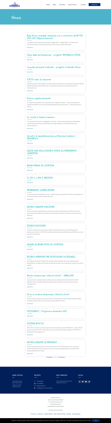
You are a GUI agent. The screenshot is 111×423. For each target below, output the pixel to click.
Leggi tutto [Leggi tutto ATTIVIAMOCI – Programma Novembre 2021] (30, 316)
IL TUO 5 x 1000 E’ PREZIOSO (40, 177)
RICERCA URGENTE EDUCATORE (40, 206)
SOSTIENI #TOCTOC (35, 323)
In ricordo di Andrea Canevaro (41, 117)
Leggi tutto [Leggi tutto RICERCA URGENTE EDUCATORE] (30, 218)
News (54, 4)
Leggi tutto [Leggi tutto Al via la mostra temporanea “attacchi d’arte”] (30, 303)
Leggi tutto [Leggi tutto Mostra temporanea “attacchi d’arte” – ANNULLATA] (30, 287)
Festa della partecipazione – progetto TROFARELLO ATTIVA (53, 55)
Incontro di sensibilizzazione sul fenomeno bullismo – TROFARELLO (52, 137)
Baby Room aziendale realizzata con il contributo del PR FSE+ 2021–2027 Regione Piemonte (55, 37)
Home (48, 4)
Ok (96, 420)
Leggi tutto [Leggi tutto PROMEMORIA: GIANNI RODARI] (30, 199)
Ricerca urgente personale (39, 98)
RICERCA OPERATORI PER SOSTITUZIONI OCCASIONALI (51, 256)
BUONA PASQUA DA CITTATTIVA (40, 165)
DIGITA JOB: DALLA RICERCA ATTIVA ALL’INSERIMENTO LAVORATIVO (52, 152)
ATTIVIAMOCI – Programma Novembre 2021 (47, 311)
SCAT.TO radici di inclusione (39, 79)
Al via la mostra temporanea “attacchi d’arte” (48, 294)
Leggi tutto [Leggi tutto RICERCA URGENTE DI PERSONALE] (30, 353)
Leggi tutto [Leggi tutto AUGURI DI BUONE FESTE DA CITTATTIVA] (30, 249)
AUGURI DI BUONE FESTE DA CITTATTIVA (45, 244)
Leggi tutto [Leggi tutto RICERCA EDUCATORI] (30, 237)
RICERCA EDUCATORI (36, 225)
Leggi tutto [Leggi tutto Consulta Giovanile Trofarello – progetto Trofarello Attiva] (30, 72)
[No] (109, 420)
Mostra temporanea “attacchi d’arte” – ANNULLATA (50, 275)
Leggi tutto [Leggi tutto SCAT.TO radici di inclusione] (30, 90)
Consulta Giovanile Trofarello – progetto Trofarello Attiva (54, 67)
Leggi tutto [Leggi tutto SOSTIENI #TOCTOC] (30, 334)
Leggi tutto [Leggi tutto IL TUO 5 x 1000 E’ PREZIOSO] (30, 182)
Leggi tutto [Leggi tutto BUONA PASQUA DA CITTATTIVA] (30, 170)
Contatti (83, 4)
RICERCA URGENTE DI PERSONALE (42, 342)
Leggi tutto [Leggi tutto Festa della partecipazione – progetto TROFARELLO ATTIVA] (30, 59)
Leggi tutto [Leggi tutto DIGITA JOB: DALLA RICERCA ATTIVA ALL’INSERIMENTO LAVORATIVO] (30, 158)
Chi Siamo (62, 4)
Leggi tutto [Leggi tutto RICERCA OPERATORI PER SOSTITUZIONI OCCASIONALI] (30, 268)
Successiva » (62, 357)
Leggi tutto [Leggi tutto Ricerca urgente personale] (30, 109)
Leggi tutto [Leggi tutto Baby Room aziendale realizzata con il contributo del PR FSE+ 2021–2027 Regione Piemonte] (30, 47)
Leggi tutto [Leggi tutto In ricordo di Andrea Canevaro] (30, 128)
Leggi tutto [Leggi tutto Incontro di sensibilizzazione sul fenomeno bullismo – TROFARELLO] (30, 143)
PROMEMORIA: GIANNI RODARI (40, 190)
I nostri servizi (72, 4)
